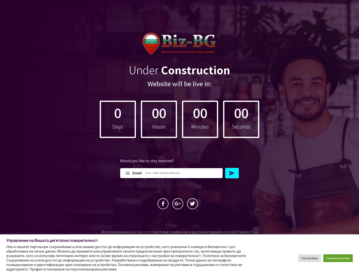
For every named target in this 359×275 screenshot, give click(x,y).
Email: (133, 173)
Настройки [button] (309, 258)
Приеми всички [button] (338, 258)
